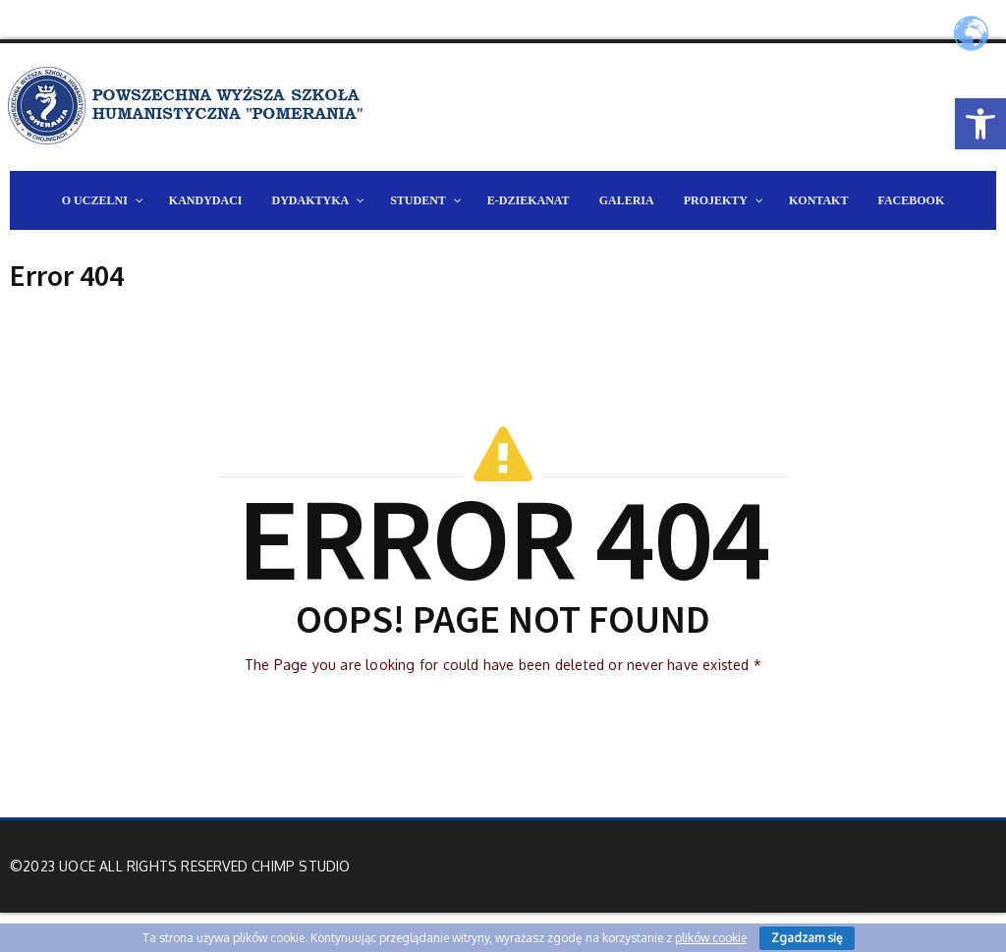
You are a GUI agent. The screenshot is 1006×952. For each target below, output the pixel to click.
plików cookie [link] (711, 937)
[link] (980, 123)
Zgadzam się (807, 937)
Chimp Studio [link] (301, 866)
